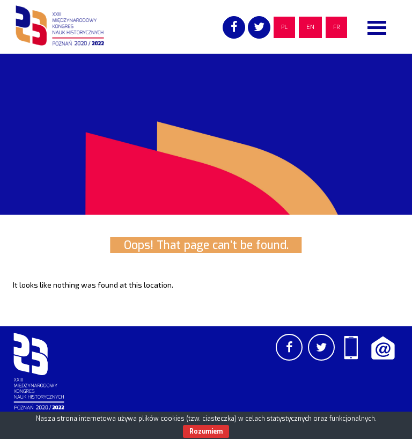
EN (310, 27)
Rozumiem (206, 431)
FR (336, 27)
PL (284, 27)
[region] (206, 134)
